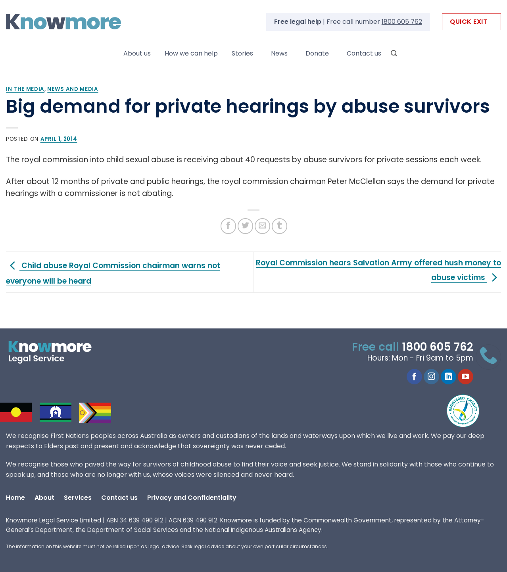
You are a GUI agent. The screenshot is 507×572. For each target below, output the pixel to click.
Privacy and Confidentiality (191, 497)
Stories (242, 53)
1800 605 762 (402, 21)
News (279, 53)
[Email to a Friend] (262, 226)
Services (78, 497)
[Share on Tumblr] (279, 226)
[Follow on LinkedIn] (448, 377)
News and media (72, 89)
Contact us (364, 53)
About (44, 497)
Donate (317, 53)
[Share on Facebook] (228, 226)
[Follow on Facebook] (414, 377)
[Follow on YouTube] (465, 377)
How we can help (191, 53)
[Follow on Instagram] (431, 377)
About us (137, 53)
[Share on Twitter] (245, 226)
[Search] (394, 53)
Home (15, 497)
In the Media (25, 89)
